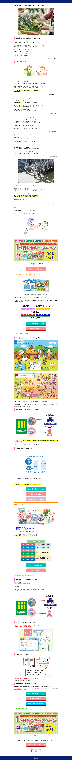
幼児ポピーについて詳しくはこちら (36, 499)
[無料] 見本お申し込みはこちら (36, 323)
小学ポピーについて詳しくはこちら (36, 703)
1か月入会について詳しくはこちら (36, 269)
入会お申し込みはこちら (36, 328)
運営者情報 (36, 758)
